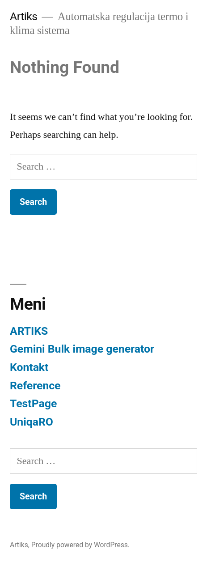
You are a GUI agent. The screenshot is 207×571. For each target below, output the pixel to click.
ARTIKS (29, 330)
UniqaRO (31, 421)
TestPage (33, 403)
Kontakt (29, 367)
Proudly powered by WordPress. (80, 545)
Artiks (24, 16)
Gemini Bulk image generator (82, 348)
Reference (35, 385)
